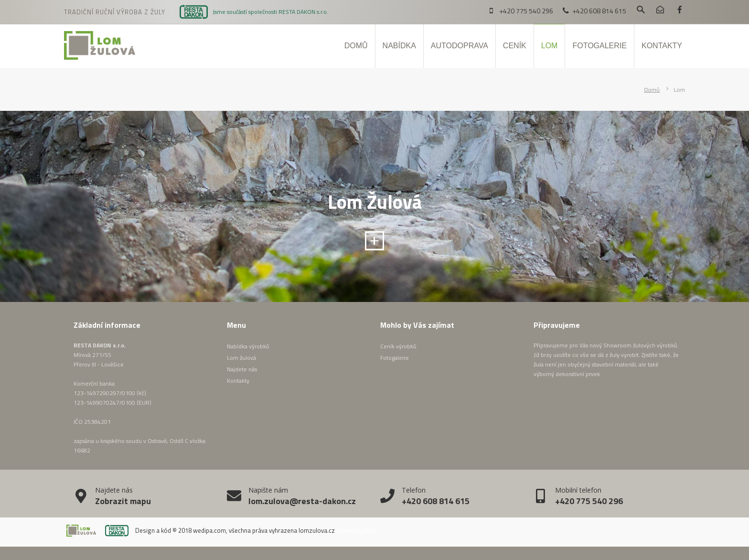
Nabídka (399, 46)
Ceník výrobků (398, 346)
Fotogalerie (599, 46)
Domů (356, 46)
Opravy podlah (355, 530)
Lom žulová (241, 357)
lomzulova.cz (317, 530)
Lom (549, 46)
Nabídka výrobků (248, 346)
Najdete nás (242, 369)
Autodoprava (459, 46)
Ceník (514, 46)
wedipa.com (209, 530)
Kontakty (662, 46)
